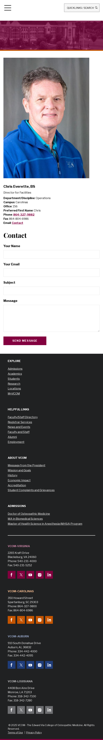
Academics (15, 373)
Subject (9, 282)
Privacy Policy (34, 732)
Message (10, 301)
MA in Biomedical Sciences (25, 518)
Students (14, 378)
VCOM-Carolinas (21, 591)
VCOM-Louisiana (20, 681)
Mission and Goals (19, 470)
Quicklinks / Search (82, 7)
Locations (14, 388)
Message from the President (26, 465)
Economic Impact (19, 480)
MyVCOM (14, 393)
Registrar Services (20, 422)
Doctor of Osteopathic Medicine (29, 513)
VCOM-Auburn (18, 636)
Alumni (12, 437)
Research (14, 383)
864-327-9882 (24, 214)
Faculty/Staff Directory (23, 417)
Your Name (11, 246)
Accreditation (17, 485)
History (12, 475)
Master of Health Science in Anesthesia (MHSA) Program (45, 523)
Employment (16, 442)
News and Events (19, 427)
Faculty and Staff (19, 432)
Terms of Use (15, 732)
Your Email (11, 264)
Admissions (15, 368)
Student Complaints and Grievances (31, 490)
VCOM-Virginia (19, 546)
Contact (17, 223)
